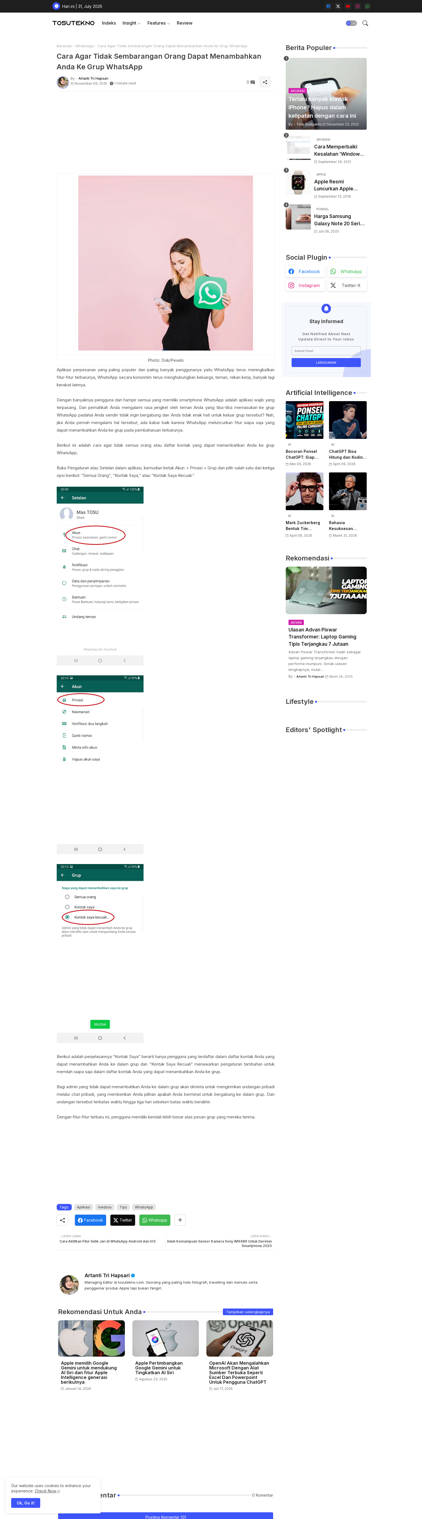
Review (184, 23)
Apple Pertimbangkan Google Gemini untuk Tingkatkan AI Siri (159, 1368)
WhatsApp (84, 46)
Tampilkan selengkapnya (248, 1312)
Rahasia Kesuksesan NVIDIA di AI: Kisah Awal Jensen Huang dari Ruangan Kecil (347, 525)
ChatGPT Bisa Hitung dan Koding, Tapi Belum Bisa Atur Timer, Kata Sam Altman (347, 454)
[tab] (109, 23)
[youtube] (347, 6)
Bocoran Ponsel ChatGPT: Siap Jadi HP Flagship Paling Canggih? (302, 454)
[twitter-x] (338, 6)
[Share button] (180, 1220)
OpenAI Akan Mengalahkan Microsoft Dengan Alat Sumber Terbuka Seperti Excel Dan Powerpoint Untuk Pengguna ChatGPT (239, 1373)
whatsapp (351, 271)
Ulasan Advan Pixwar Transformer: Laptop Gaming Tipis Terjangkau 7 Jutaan (322, 637)
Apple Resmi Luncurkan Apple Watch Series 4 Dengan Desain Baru (337, 186)
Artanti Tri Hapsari (107, 1275)
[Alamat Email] (326, 350)
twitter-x (351, 285)
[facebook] (328, 6)
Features (156, 23)
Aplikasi (83, 1207)
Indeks (109, 23)
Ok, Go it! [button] (26, 1503)
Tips (123, 1207)
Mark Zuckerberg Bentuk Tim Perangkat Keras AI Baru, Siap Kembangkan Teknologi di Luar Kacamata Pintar (304, 525)
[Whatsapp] (154, 1220)
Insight (129, 23)
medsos (105, 1207)
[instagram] (357, 6)
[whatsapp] (367, 6)
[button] (351, 23)
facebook (309, 271)
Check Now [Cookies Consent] (45, 1491)
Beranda (64, 46)
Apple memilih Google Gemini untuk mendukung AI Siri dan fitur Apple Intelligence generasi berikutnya (89, 1373)
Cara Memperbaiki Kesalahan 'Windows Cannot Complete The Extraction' (340, 151)
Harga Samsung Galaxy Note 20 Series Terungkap (340, 220)
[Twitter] (122, 1220)
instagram (309, 285)
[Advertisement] (166, 134)
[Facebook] (90, 1220)
